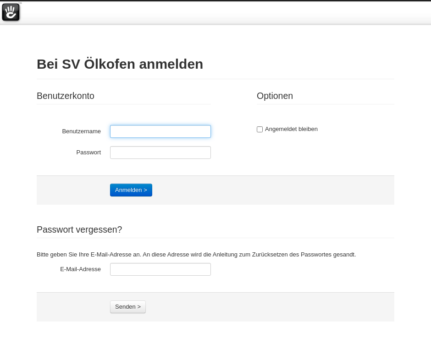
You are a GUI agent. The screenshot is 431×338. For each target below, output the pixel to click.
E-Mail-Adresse (80, 269)
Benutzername (81, 131)
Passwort (89, 152)
